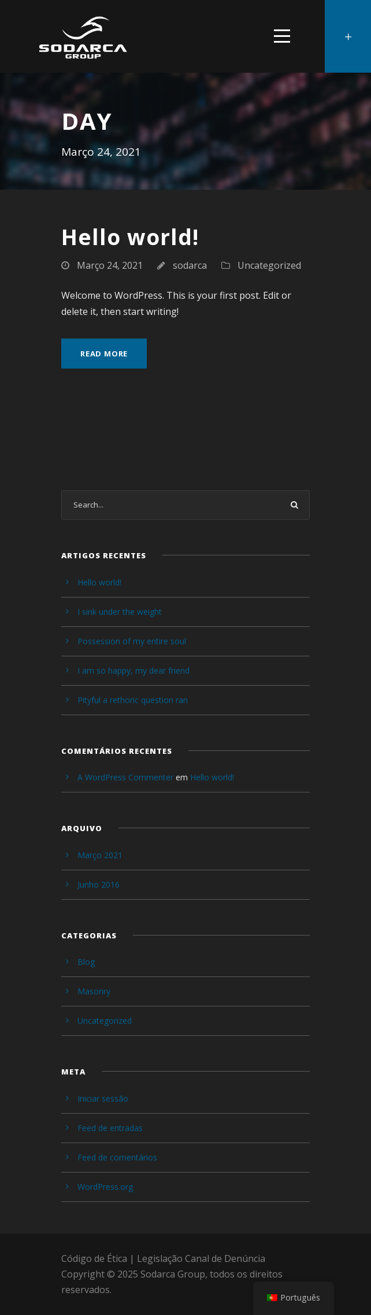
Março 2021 (100, 855)
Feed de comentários (117, 1157)
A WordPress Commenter (125, 777)
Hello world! (130, 236)
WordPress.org (105, 1186)
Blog (86, 961)
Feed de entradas (110, 1127)
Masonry (93, 991)
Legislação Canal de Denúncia (201, 1258)
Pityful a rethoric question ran (132, 699)
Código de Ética (94, 1258)
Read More (104, 353)
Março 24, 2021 (110, 265)
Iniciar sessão (102, 1098)
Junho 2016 (98, 884)
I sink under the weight (119, 611)
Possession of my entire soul (131, 641)
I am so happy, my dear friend (133, 670)
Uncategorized (269, 265)
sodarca (190, 265)
